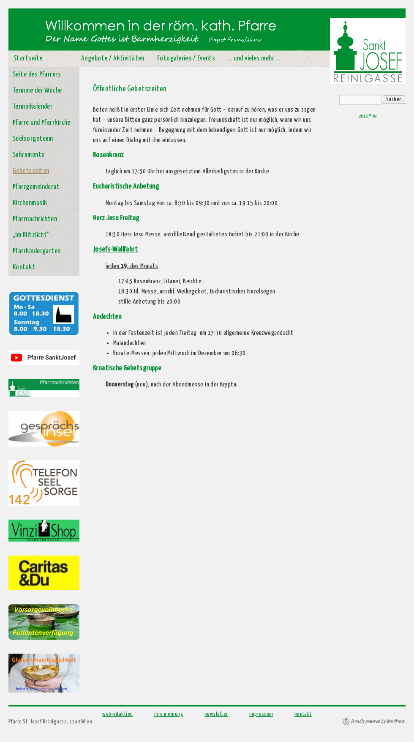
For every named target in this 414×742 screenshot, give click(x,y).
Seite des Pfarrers (37, 74)
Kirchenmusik (30, 203)
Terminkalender (32, 106)
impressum (261, 714)
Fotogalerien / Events (186, 58)
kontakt (303, 714)
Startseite (28, 58)
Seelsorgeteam (33, 138)
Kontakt (24, 267)
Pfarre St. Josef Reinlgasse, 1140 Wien (50, 722)
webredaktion (117, 714)
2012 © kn (368, 116)
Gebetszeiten (31, 171)
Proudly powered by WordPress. (378, 721)
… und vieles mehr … (254, 58)
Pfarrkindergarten (37, 251)
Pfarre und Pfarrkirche (42, 122)
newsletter (216, 714)
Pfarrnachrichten (35, 219)
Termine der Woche (37, 90)
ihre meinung (168, 714)
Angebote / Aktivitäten (112, 58)
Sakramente (29, 155)
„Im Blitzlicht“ (31, 235)
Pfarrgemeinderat (36, 187)
